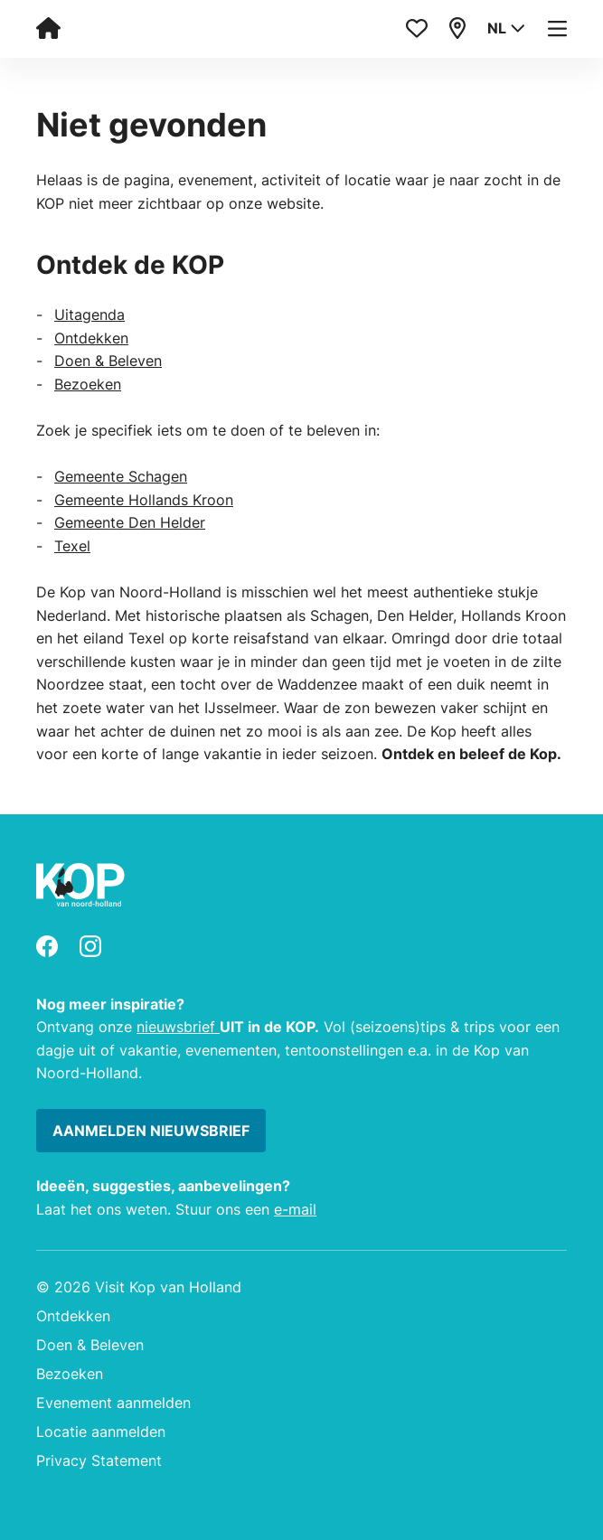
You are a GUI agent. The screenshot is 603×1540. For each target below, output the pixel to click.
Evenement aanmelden (113, 1403)
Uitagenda (89, 314)
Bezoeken (87, 384)
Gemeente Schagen (120, 476)
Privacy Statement (99, 1460)
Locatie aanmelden (100, 1432)
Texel (72, 546)
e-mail (295, 1209)
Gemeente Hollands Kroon (143, 500)
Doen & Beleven (108, 361)
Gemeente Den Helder (129, 522)
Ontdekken (91, 338)
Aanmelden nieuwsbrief (151, 1131)
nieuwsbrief (178, 1027)
